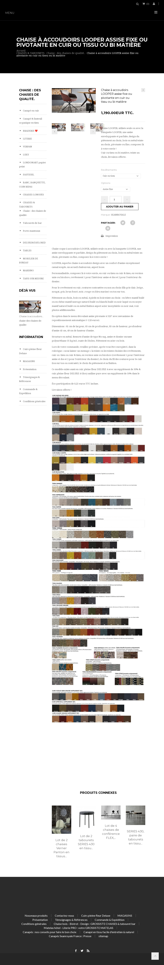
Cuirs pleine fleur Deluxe (95, 915)
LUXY (25, 154)
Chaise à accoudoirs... (31, 316)
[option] (61, 835)
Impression (112, 236)
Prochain (93, 131)
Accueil (21, 50)
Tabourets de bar (32, 223)
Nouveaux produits (36, 915)
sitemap (103, 936)
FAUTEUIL (28, 174)
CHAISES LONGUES (33, 194)
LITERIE (27, 138)
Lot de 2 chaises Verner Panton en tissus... (61, 848)
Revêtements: (109, 169)
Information (31, 337)
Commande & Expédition (109, 919)
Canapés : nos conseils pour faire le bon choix (49, 932)
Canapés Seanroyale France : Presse (70, 936)
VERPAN (27, 146)
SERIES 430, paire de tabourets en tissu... (135, 837)
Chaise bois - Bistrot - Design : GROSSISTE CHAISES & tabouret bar (94, 923)
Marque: (105, 214)
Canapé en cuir (30, 110)
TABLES (27, 250)
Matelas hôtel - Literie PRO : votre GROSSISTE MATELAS (78, 927)
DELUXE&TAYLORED (34, 242)
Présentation (29, 369)
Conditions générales (33, 401)
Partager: (108, 222)
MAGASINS (28, 361)
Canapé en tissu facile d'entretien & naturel (108, 932)
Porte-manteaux (31, 231)
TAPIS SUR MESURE (33, 278)
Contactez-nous (64, 915)
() (147, 3)
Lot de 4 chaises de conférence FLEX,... (111, 832)
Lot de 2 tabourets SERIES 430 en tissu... (86, 842)
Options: (106, 183)
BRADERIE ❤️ (30, 130)
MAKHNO (28, 270)
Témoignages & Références (71, 919)
